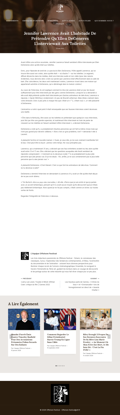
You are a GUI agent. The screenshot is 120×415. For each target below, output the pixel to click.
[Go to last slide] (11, 336)
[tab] (56, 365)
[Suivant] (109, 336)
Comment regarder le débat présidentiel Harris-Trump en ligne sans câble (58, 338)
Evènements (12, 21)
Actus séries (68, 21)
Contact (60, 24)
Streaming (53, 21)
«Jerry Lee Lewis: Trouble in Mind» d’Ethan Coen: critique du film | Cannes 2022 (39, 281)
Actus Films (85, 21)
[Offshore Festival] (60, 8)
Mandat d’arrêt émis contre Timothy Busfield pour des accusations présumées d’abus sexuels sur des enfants (24, 339)
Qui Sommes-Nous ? (104, 21)
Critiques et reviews (33, 21)
